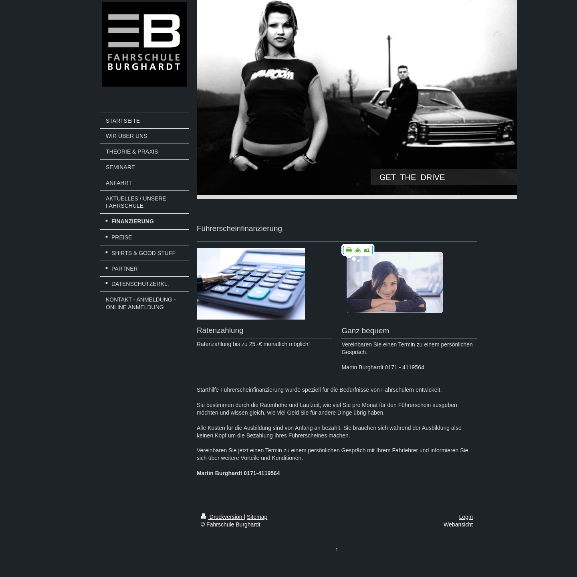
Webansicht (458, 524)
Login (466, 517)
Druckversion (222, 517)
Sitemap (257, 517)
